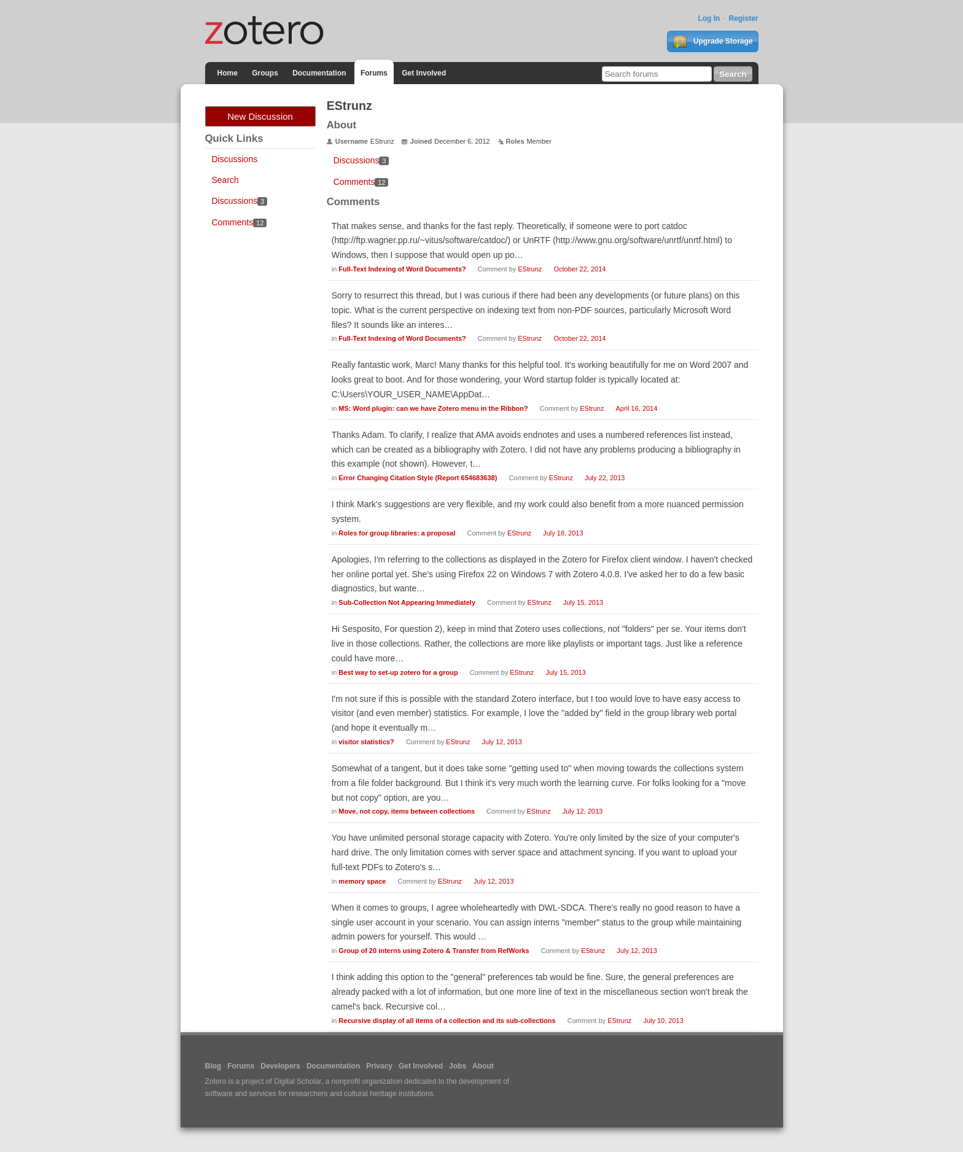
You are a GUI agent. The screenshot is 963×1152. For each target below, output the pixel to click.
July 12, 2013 (502, 741)
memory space (362, 881)
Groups (265, 73)
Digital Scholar (297, 1081)
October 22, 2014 (579, 269)
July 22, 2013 (605, 477)
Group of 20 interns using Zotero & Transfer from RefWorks (433, 950)
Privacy (379, 1066)
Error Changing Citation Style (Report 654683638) (417, 477)
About (483, 1066)
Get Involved (424, 73)
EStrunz (530, 269)
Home (227, 73)
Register (743, 18)
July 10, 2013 (663, 1020)
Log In (709, 18)
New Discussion (260, 116)
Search (225, 180)
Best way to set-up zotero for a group (398, 672)
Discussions (235, 159)
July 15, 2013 (583, 602)
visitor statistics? (366, 741)
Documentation (319, 73)
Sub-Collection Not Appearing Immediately (406, 602)
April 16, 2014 (636, 408)
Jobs (457, 1066)
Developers (280, 1066)
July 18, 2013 (563, 533)
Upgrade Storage (712, 41)
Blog (213, 1066)
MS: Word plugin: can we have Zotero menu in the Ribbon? (433, 408)
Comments (239, 222)
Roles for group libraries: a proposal (396, 533)
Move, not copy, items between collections (406, 811)
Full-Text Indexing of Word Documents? (402, 269)
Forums (374, 73)
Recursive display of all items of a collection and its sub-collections (446, 1020)
